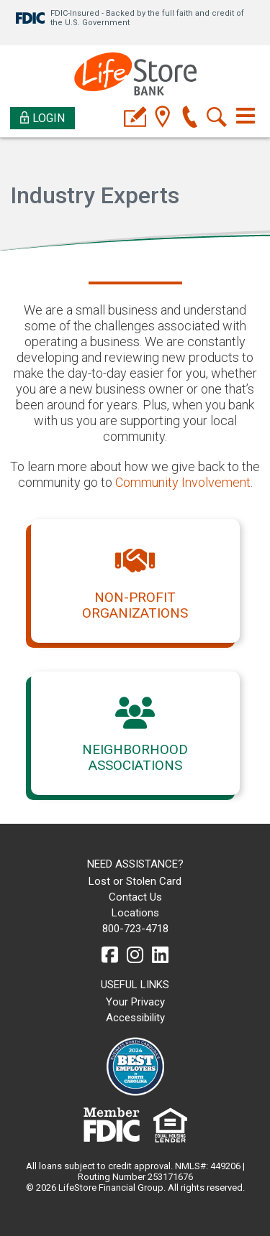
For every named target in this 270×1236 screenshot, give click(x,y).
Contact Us (135, 897)
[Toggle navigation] (245, 116)
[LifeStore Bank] (135, 75)
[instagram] (135, 955)
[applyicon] (135, 118)
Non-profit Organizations (135, 605)
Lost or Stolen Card (135, 881)
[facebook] (110, 955)
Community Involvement (183, 482)
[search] (217, 118)
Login (43, 118)
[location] (162, 118)
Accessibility (135, 1017)
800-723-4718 (135, 928)
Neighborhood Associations (135, 757)
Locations (135, 912)
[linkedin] (160, 955)
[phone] (190, 118)
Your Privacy (135, 1001)
